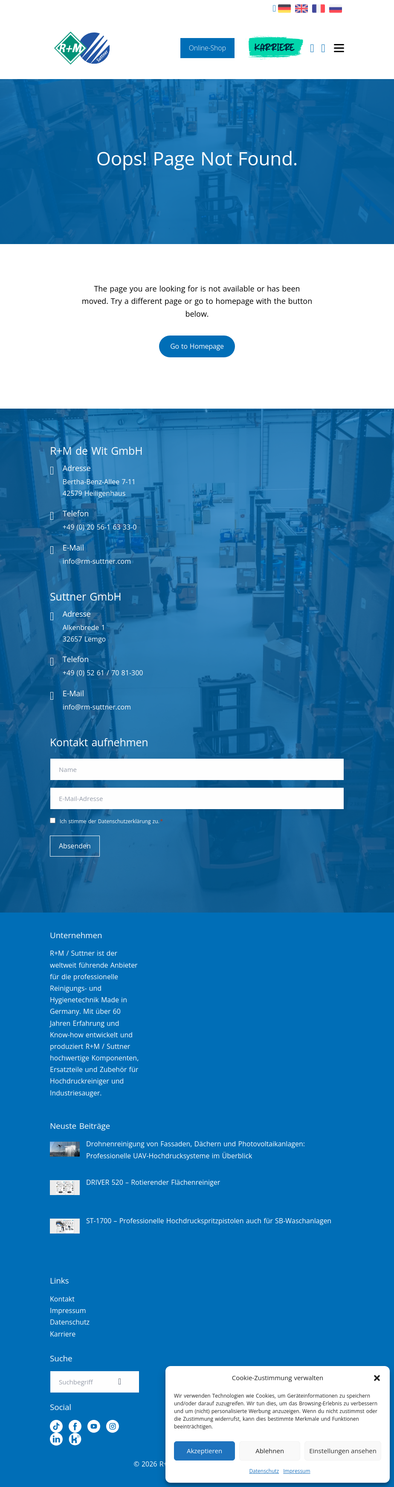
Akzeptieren (204, 1450)
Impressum (296, 1471)
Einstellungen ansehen (343, 1450)
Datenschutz (264, 1471)
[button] (377, 1378)
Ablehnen (269, 1450)
